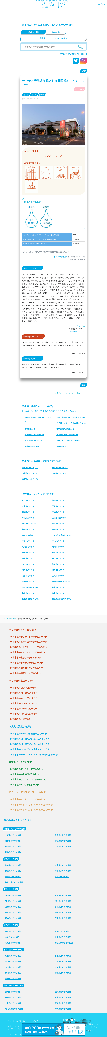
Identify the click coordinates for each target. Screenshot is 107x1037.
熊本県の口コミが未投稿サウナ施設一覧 (73, 54)
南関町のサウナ (58, 547)
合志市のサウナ (28, 552)
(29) (30, 467)
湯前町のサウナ (28, 576)
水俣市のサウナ (28, 570)
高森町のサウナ (58, 529)
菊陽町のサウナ (28, 529)
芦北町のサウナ (28, 518)
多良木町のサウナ (29, 558)
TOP (4, 619)
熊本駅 (41, 95)
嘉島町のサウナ (58, 552)
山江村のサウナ (28, 564)
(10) (60, 467)
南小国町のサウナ (29, 523)
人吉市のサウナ (28, 506)
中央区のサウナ (28, 541)
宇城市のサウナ (58, 512)
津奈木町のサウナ (59, 570)
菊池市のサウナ (58, 500)
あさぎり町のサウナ (30, 535)
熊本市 (33, 95)
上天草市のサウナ (59, 518)
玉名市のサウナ (58, 506)
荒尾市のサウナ (58, 523)
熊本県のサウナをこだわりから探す (53, 38)
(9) (30, 479)
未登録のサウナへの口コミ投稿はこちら (71, 393)
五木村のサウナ (58, 541)
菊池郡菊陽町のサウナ (31, 599)
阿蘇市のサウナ (28, 512)
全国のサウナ (11, 619)
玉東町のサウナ (58, 576)
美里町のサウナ (28, 593)
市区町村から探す (33, 32)
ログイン (101, 4)
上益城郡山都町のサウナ (62, 535)
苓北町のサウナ (58, 593)
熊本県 (26, 95)
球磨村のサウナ (28, 581)
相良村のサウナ (58, 587)
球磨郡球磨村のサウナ (61, 581)
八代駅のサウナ (28, 547)
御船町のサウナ (58, 564)
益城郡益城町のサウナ (31, 587)
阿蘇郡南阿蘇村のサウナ (62, 599)
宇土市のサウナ (58, 558)
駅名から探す (56, 32)
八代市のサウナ (28, 500)
